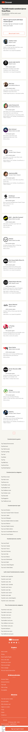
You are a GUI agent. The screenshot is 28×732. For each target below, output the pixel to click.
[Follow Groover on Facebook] (11, 643)
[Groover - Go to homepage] (14, 639)
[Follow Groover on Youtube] (14, 643)
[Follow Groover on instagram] (9, 643)
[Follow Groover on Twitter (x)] (18, 643)
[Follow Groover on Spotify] (16, 643)
